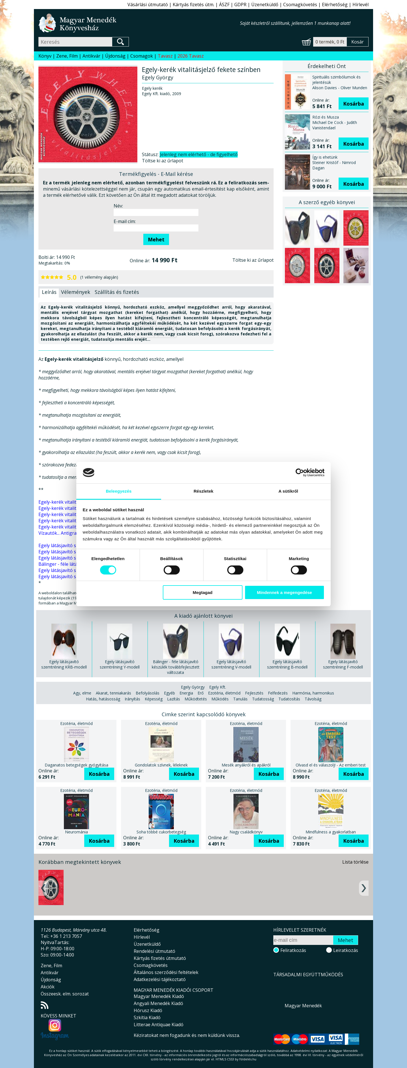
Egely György (193, 687)
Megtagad (203, 592)
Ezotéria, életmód (224, 693)
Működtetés (196, 699)
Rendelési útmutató (154, 951)
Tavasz (165, 56)
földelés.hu (247, 1059)
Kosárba (353, 103)
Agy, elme (82, 693)
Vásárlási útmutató (147, 4)
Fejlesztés (254, 693)
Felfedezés (278, 693)
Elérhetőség (335, 4)
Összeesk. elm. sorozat (65, 994)
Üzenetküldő (264, 4)
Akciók (48, 987)
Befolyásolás (147, 693)
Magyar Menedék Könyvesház (139, 23)
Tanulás (240, 699)
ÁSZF (224, 4)
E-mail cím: (125, 221)
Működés (220, 699)
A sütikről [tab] (288, 491)
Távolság (313, 699)
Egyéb (169, 693)
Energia (186, 693)
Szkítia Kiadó (147, 1017)
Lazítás (173, 699)
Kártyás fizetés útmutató (160, 958)
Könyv (44, 56)
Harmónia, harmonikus (313, 693)
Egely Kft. (217, 687)
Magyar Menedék (303, 1006)
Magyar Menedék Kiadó (159, 996)
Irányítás (132, 699)
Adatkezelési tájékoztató (160, 979)
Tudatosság (263, 699)
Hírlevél (360, 4)
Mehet (156, 239)
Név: (118, 206)
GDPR (240, 4)
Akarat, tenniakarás (113, 693)
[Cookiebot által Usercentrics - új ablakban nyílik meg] (299, 472)
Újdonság (115, 56)
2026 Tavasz (190, 56)
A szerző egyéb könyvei (327, 202)
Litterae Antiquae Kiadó (158, 1024)
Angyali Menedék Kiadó (158, 1003)
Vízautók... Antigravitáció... (65, 533)
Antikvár (91, 56)
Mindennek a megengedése (284, 592)
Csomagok (141, 56)
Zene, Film (67, 56)
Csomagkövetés (300, 4)
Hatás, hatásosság (103, 699)
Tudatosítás (289, 699)
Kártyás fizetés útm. (193, 4)
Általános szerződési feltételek (166, 972)
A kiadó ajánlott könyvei (203, 615)
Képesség (154, 699)
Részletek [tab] (203, 491)
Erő (201, 693)
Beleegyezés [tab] (118, 491)
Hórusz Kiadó (148, 1010)
